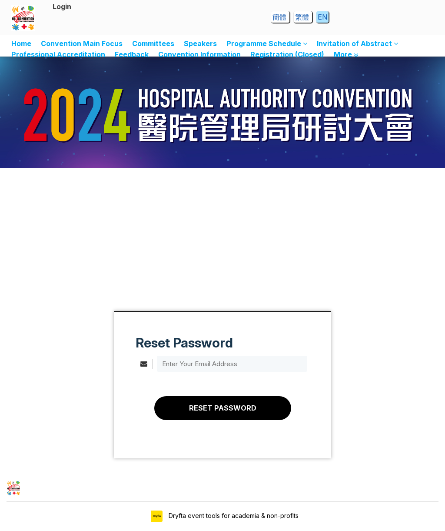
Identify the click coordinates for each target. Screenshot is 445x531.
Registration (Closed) (287, 54)
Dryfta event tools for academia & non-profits (233, 515)
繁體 (303, 17)
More (346, 54)
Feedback (132, 54)
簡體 (280, 17)
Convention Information (199, 54)
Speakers (200, 43)
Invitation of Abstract (357, 43)
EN (322, 17)
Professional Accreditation (58, 54)
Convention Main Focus (82, 43)
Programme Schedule (266, 43)
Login (62, 6)
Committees (153, 43)
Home (21, 43)
